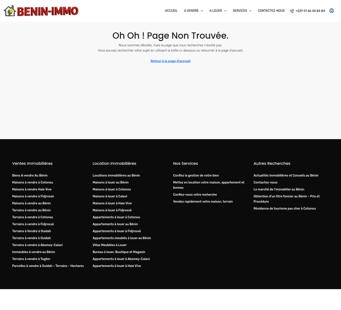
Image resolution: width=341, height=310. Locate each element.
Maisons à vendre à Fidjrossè (33, 196)
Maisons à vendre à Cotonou (32, 182)
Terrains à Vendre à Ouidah (31, 231)
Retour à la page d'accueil (170, 61)
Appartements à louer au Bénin (115, 224)
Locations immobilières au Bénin (116, 175)
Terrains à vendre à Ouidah (31, 238)
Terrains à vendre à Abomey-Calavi (37, 245)
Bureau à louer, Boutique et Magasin (119, 252)
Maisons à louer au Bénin (111, 182)
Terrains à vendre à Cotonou (32, 217)
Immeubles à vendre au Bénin (33, 252)
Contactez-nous (271, 11)
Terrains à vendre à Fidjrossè (33, 224)
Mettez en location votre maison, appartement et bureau (208, 185)
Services (240, 11)
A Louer (215, 11)
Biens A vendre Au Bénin (30, 175)
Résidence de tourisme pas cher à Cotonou (285, 208)
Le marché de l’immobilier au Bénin (279, 189)
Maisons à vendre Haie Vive (32, 189)
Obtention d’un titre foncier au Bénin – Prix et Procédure (287, 199)
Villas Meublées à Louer (110, 245)
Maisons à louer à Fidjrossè (112, 210)
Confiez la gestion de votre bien (196, 175)
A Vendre (191, 11)
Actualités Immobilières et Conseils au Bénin (286, 175)
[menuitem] (307, 11)
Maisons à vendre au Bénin (31, 203)
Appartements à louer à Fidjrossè (117, 231)
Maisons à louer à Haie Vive (112, 203)
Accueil (171, 11)
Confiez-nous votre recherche (195, 195)
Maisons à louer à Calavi (110, 196)
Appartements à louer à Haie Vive (117, 266)
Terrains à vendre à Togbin (31, 259)
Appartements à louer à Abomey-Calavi (121, 259)
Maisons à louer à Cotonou (112, 189)
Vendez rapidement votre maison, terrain (203, 201)
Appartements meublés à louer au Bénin (122, 238)
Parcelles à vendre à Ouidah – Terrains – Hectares (48, 266)
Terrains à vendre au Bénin (31, 210)
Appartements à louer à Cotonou (116, 217)
